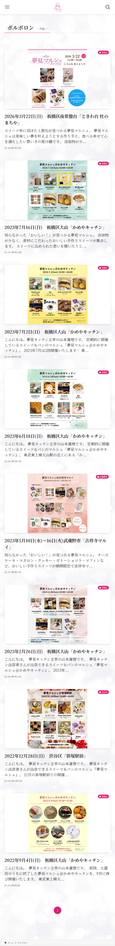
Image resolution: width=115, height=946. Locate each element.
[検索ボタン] (108, 7)
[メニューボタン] (7, 7)
